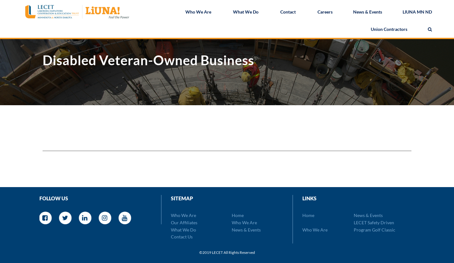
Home (238, 215)
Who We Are (198, 12)
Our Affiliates (184, 222)
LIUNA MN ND (417, 12)
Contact (288, 12)
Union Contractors (389, 29)
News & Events (367, 12)
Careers (325, 12)
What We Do (246, 12)
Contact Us (182, 236)
